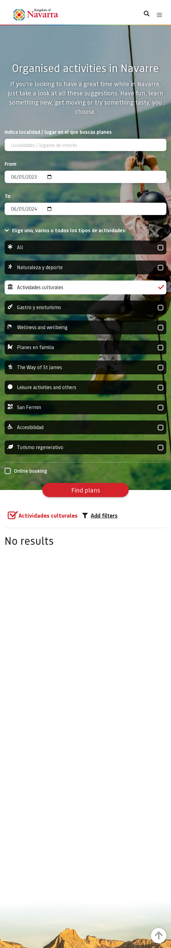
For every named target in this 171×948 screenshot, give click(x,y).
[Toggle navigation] (159, 14)
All (85, 247)
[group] (85, 247)
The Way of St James (85, 367)
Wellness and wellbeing (85, 327)
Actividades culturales (85, 287)
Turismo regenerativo (85, 447)
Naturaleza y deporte (85, 267)
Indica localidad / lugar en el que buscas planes (58, 132)
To (7, 196)
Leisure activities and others (85, 387)
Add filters (100, 515)
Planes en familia (85, 347)
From (10, 164)
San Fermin (85, 407)
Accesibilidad (85, 427)
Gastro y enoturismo (85, 307)
